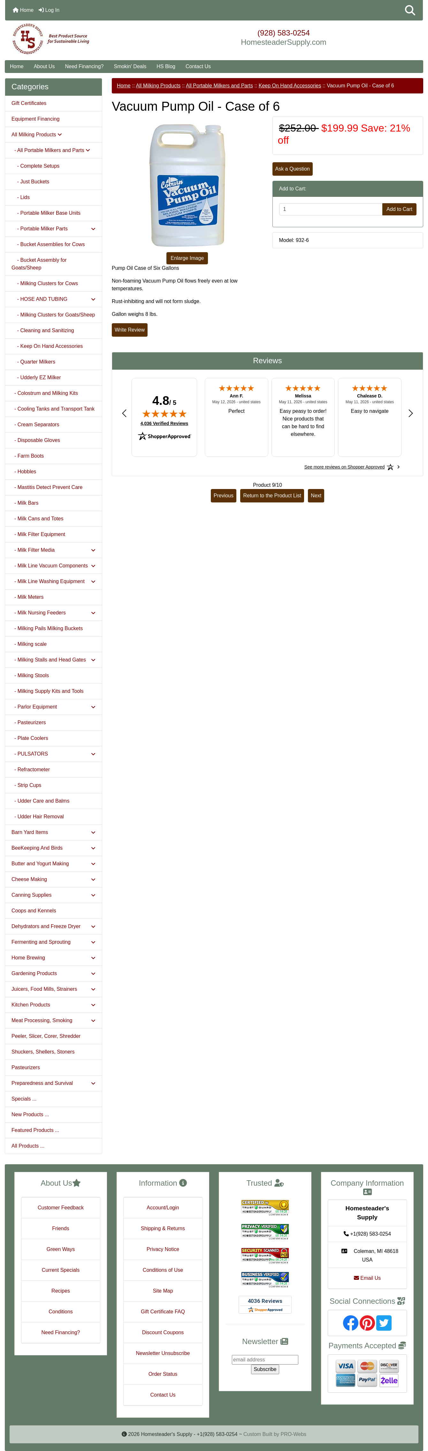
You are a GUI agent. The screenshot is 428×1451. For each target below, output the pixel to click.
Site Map (163, 1291)
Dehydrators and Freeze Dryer (53, 926)
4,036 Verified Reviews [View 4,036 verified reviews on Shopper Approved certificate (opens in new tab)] (164, 423)
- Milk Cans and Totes (37, 518)
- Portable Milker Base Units (45, 213)
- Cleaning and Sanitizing (42, 330)
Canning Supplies (53, 895)
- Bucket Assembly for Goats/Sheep (39, 263)
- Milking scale (29, 644)
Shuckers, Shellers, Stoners (42, 1051)
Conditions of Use (163, 1270)
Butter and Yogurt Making (53, 863)
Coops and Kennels (33, 910)
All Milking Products (158, 85)
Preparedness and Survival (53, 1083)
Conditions (61, 1311)
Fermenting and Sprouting (53, 942)
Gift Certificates (28, 103)
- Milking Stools (30, 675)
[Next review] (411, 413)
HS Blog (166, 66)
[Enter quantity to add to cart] (331, 209)
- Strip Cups (26, 785)
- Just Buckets (30, 181)
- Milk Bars (24, 503)
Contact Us (198, 66)
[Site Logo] (75, 39)
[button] (410, 10)
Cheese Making (53, 879)
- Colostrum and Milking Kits (44, 393)
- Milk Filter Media (53, 550)
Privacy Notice (163, 1249)
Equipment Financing (35, 119)
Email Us (367, 1278)
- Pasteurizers (28, 722)
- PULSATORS (53, 754)
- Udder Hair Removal (37, 816)
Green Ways (61, 1249)
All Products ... (27, 1146)
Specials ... (23, 1099)
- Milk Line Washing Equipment (53, 581)
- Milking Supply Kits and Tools (47, 691)
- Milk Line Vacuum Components (53, 565)
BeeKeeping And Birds (53, 848)
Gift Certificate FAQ (163, 1311)
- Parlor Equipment (53, 706)
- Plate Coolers (29, 738)
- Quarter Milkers (33, 362)
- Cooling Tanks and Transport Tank (53, 409)
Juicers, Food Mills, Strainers (53, 989)
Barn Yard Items (53, 832)
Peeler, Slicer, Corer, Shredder (45, 1036)
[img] (164, 413)
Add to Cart (399, 209)
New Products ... (30, 1114)
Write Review (130, 330)
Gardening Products (53, 973)
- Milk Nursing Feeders (53, 612)
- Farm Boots (27, 456)
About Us (44, 66)
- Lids (20, 197)
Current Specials (61, 1270)
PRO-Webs (293, 1434)
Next (316, 495)
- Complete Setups (35, 166)
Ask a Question (292, 169)
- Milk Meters (27, 597)
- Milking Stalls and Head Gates (53, 659)
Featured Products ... (35, 1130)
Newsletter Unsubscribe (163, 1353)
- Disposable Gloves (35, 440)
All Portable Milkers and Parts (219, 85)
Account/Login (163, 1207)
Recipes (60, 1291)
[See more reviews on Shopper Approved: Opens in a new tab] (344, 466)
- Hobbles (23, 471)
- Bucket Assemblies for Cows (48, 244)
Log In (49, 10)
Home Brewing (53, 957)
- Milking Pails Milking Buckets (47, 628)
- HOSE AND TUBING (53, 299)
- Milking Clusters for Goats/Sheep (53, 314)
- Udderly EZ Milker (36, 377)
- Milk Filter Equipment (38, 534)
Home (23, 10)
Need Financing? (84, 66)
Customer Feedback (61, 1207)
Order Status (163, 1374)
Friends (60, 1228)
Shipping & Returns (163, 1228)
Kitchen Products (53, 1004)
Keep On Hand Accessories (290, 85)
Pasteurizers (25, 1067)
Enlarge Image (187, 258)
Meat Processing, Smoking (53, 1020)
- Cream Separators (35, 424)
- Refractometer (30, 769)
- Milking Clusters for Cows (44, 283)
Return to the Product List (272, 495)
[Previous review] (124, 413)
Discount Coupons (163, 1332)
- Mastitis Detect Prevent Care (46, 487)
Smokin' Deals (130, 66)
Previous (223, 495)
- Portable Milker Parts (53, 228)
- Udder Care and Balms (40, 801)
